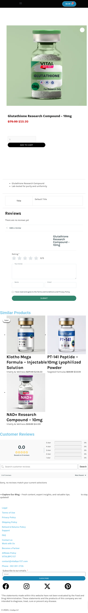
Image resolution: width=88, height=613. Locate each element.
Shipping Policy (9, 522)
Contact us (7, 540)
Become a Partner (11, 548)
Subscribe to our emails (15, 570)
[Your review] (44, 271)
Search (83, 466)
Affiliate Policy (9, 553)
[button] (21, 3)
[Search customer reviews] (39, 466)
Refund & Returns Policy (14, 527)
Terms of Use (8, 512)
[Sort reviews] (80, 475)
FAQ (4, 535)
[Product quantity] (22, 139)
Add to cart (26, 145)
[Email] (60, 285)
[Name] (27, 285)
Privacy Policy (9, 517)
